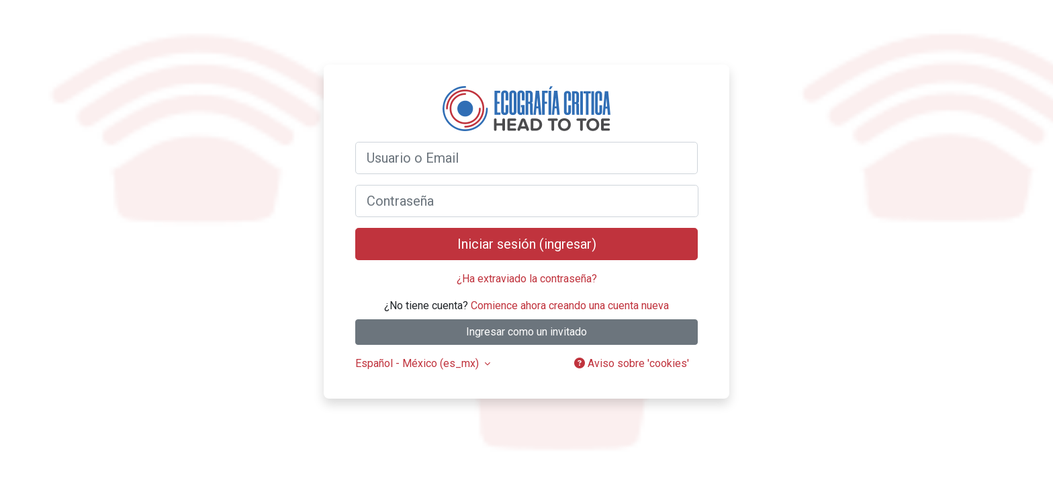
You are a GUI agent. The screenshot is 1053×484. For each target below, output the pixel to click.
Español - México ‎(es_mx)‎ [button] (418, 363)
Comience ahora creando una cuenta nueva (570, 305)
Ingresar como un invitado (526, 331)
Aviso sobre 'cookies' (631, 363)
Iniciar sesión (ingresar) (526, 244)
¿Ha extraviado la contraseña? (527, 278)
